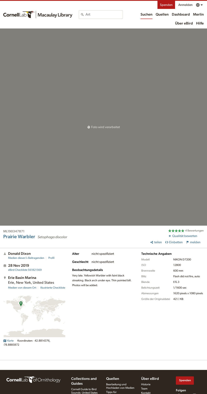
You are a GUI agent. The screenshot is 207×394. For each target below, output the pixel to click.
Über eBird (184, 23)
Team (144, 388)
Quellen (162, 14)
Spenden (166, 4)
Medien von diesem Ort (22, 287)
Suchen (146, 14)
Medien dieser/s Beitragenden (26, 258)
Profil (51, 258)
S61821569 (25, 270)
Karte (8, 340)
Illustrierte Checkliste (52, 287)
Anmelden (185, 4)
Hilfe (200, 23)
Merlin (198, 14)
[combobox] (104, 15)
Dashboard (181, 14)
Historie (145, 384)
